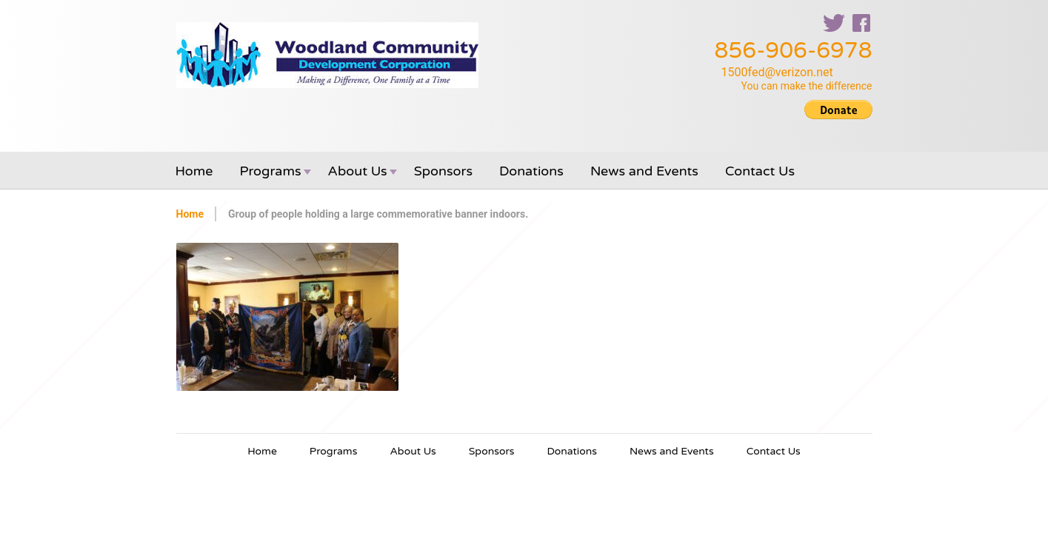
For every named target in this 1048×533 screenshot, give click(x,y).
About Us (357, 171)
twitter (834, 23)
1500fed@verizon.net (777, 72)
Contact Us (760, 171)
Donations (531, 171)
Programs (270, 171)
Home (194, 171)
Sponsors (443, 171)
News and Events (644, 171)
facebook (861, 23)
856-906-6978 (793, 50)
